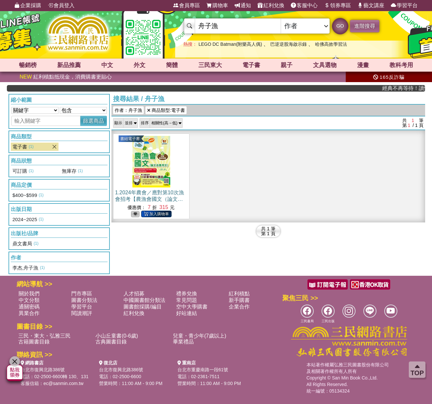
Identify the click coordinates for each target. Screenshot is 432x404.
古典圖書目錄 (111, 341)
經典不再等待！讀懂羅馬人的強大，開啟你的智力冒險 (407, 88)
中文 (107, 65)
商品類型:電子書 (166, 110)
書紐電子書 (130, 138)
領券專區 (337, 5)
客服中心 (304, 5)
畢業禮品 (183, 341)
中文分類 (29, 300)
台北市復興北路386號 (43, 369)
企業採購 (27, 5)
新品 (69, 65)
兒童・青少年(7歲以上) (199, 336)
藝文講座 (370, 5)
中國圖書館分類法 (144, 300)
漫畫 (363, 65)
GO (340, 25)
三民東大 (210, 65)
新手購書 (239, 300)
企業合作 (239, 306)
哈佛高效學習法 (331, 44)
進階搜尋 (364, 26)
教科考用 (401, 65)
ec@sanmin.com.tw (63, 383)
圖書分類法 (84, 300)
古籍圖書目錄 (34, 341)
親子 (286, 65)
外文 (139, 65)
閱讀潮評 (81, 313)
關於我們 (29, 293)
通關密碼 (29, 306)
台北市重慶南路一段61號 (202, 369)
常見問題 (186, 300)
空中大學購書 (192, 306)
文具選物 (325, 65)
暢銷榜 (28, 65)
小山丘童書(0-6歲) (116, 336)
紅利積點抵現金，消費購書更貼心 (66, 76)
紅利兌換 (271, 5)
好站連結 (186, 313)
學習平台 (404, 5)
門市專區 (81, 293)
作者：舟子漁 (128, 110)
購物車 (217, 5)
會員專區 (186, 5)
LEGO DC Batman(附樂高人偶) (230, 44)
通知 (243, 5)
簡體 (172, 65)
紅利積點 (239, 293)
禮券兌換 (186, 293)
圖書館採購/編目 (142, 306)
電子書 (251, 65)
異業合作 (29, 313)
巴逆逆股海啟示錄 (288, 44)
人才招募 (134, 293)
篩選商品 (93, 121)
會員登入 (61, 5)
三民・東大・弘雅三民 (44, 336)
